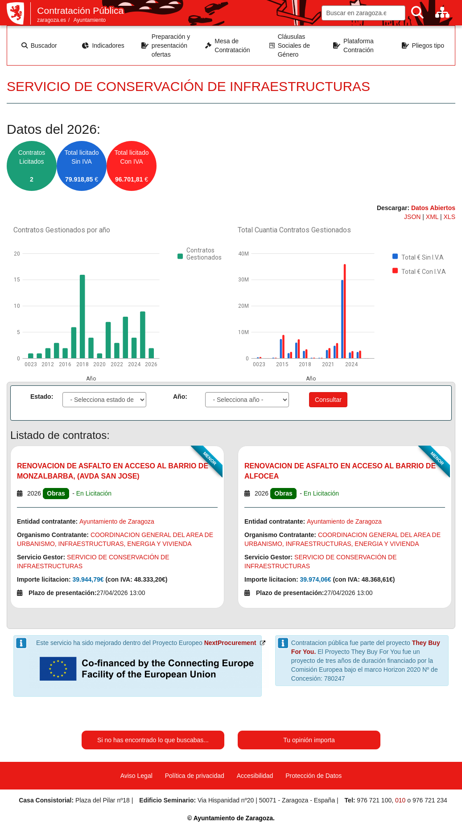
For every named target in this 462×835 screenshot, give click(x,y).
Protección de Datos (313, 775)
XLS (449, 216)
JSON (413, 216)
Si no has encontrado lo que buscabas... (153, 740)
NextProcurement (230, 642)
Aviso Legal (136, 775)
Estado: (41, 396)
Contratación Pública (80, 10)
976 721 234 (429, 800)
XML (433, 216)
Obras (56, 493)
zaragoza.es (51, 20)
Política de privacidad (194, 775)
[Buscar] (417, 12)
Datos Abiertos (433, 207)
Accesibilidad (255, 775)
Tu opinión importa (308, 740)
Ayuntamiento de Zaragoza (116, 521)
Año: (180, 396)
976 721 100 (374, 800)
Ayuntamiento (90, 20)
